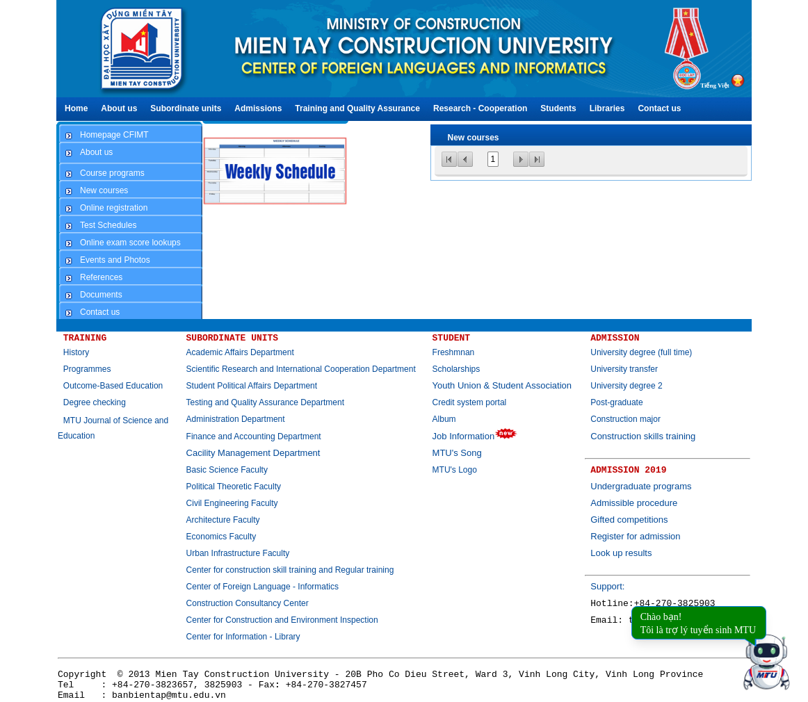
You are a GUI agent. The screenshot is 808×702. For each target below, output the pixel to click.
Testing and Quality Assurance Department (265, 402)
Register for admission (635, 536)
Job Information (475, 436)
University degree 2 (626, 386)
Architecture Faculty (223, 520)
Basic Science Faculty (227, 470)
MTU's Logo (455, 470)
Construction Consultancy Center (247, 603)
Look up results (621, 553)
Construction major (625, 419)
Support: (607, 586)
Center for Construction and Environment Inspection (282, 620)
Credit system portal (470, 402)
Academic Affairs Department (240, 352)
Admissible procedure (633, 503)
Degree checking (94, 402)
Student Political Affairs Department (252, 386)
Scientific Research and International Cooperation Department (301, 369)
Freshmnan (454, 352)
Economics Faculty (221, 536)
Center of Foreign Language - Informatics (262, 586)
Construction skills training (642, 436)
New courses (473, 137)
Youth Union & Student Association (502, 385)
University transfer (624, 369)
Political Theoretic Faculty (234, 486)
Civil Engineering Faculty (232, 503)
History (76, 352)
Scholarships (456, 369)
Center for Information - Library (243, 637)
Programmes (87, 369)
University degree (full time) (641, 352)
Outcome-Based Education (113, 386)
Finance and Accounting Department (253, 436)
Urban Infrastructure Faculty (238, 553)
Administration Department (235, 419)
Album (444, 419)
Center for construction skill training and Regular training (290, 570)
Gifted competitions (629, 519)
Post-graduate (616, 402)
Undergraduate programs (640, 486)
